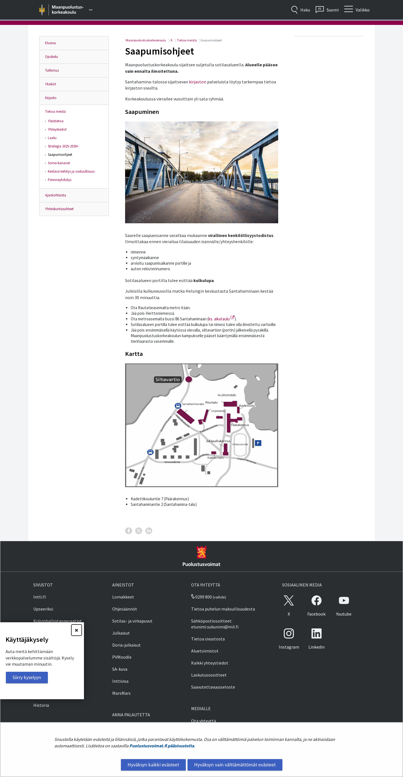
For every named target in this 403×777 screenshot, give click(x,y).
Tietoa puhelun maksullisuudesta (223, 609)
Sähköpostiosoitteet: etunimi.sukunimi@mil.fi (214, 624)
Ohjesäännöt (124, 609)
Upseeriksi (43, 609)
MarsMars (121, 693)
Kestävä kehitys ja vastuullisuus (71, 171)
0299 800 (201, 597)
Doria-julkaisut (126, 645)
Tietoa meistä (55, 111)
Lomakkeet (123, 597)
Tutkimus (52, 70)
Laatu (52, 137)
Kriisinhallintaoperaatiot (57, 621)
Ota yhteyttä (203, 721)
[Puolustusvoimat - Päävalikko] (72, 9)
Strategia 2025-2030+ (63, 146)
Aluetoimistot (205, 651)
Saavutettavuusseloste (213, 687)
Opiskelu (51, 56)
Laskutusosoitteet (209, 675)
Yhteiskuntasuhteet (59, 208)
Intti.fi (39, 597)
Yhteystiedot (57, 129)
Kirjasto (51, 97)
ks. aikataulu (221, 318)
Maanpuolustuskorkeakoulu (145, 40)
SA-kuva (119, 669)
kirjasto (196, 81)
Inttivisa (120, 681)
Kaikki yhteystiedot (209, 663)
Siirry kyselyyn (27, 677)
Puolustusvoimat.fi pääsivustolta (161, 745)
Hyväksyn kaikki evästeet (153, 764)
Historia (41, 705)
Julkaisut (121, 633)
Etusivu (50, 43)
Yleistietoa (56, 121)
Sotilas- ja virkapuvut (132, 621)
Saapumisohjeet (60, 154)
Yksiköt (50, 84)
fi (171, 40)
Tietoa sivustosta (208, 639)
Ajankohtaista (55, 195)
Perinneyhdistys (59, 179)
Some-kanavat (59, 163)
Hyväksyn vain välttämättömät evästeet (235, 764)
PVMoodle (122, 657)
